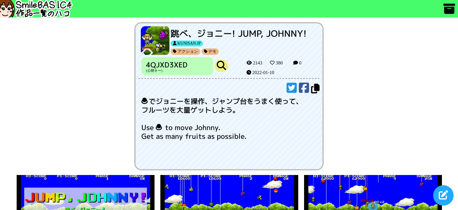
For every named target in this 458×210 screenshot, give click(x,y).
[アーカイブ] (449, 11)
